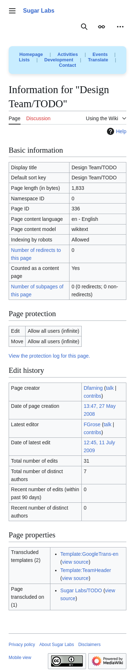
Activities (67, 54)
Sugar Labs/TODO (81, 590)
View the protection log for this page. (49, 356)
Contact (67, 65)
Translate (98, 59)
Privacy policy (22, 644)
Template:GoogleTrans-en (89, 554)
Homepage (31, 54)
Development (58, 59)
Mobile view (20, 657)
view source (75, 562)
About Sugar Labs (56, 644)
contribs (92, 396)
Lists (24, 59)
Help (115, 131)
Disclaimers (89, 644)
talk (110, 388)
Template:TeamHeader (85, 570)
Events (100, 54)
